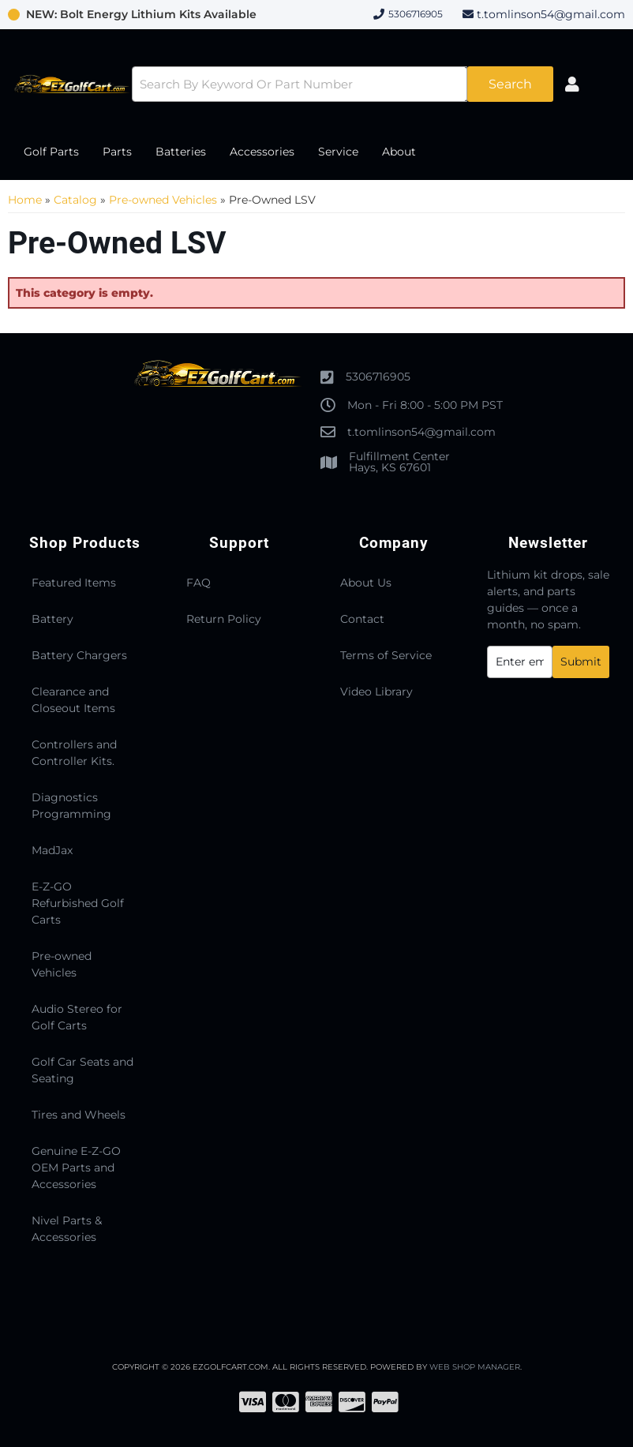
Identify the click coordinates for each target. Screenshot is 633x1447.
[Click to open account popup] (572, 84)
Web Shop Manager (474, 1367)
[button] (342, 84)
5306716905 (378, 376)
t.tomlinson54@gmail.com (551, 14)
